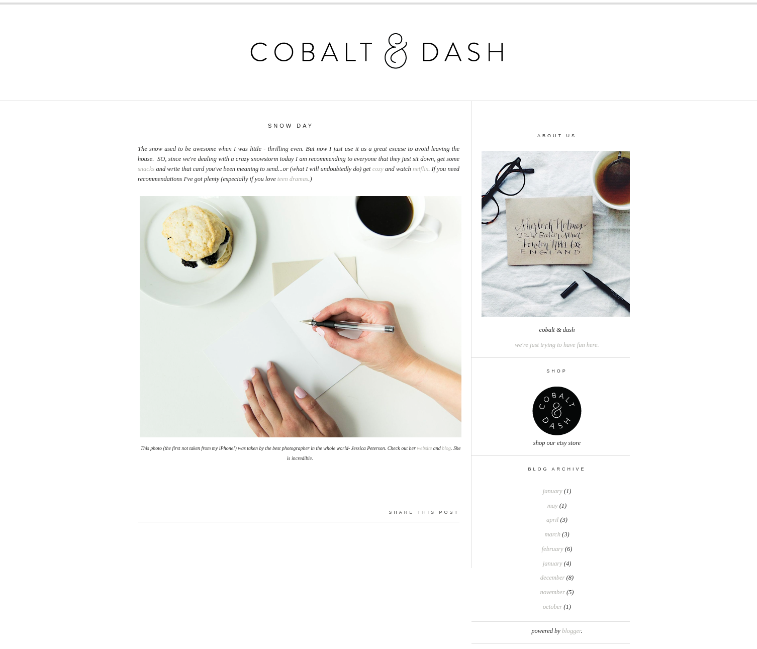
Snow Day (291, 126)
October (552, 606)
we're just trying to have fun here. (557, 344)
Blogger (571, 630)
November (552, 592)
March (552, 534)
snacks (146, 168)
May (552, 505)
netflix (420, 168)
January (552, 491)
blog (446, 448)
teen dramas (292, 178)
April (552, 519)
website (424, 448)
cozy (378, 168)
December (552, 577)
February (552, 548)
